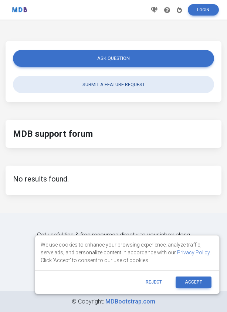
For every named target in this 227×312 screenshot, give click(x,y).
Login (203, 12)
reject (154, 282)
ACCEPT (193, 282)
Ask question (113, 58)
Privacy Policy (193, 252)
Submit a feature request (113, 84)
